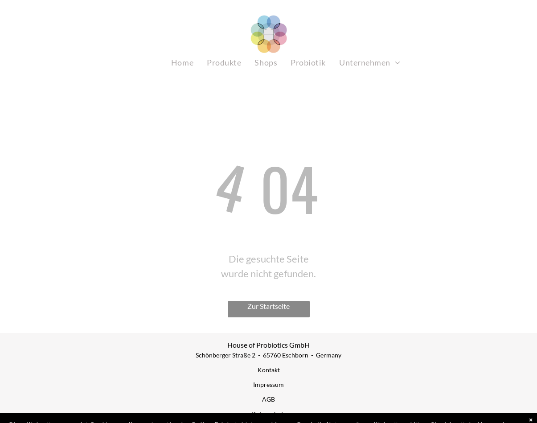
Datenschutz (268, 414)
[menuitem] (182, 62)
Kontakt (269, 370)
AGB (268, 399)
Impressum (268, 384)
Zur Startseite (268, 306)
